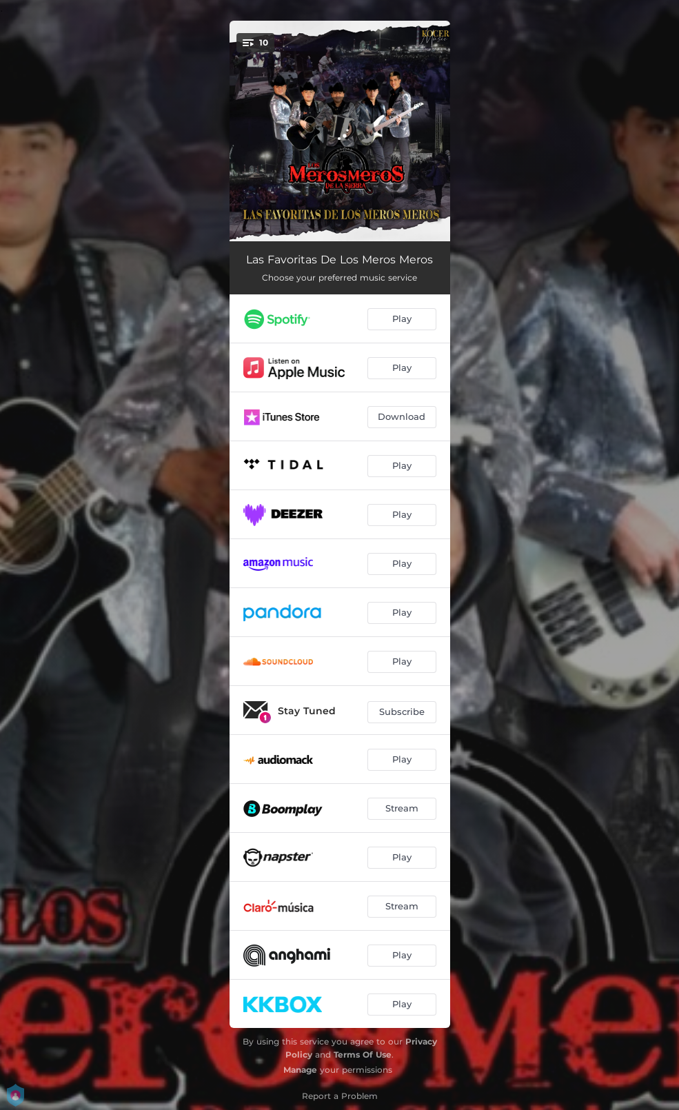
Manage (300, 1069)
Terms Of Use (363, 1054)
